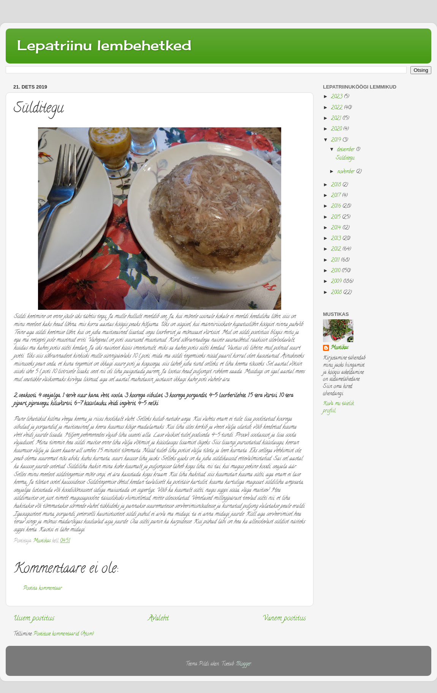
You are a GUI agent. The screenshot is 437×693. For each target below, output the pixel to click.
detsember (346, 150)
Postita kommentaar (42, 589)
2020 (337, 129)
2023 (337, 97)
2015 (336, 218)
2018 (336, 185)
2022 (337, 108)
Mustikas (339, 348)
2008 (337, 293)
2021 (336, 119)
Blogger (243, 664)
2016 (336, 207)
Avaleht (158, 618)
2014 (336, 228)
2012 (336, 250)
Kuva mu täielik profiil (338, 407)
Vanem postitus (284, 618)
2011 (336, 261)
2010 (336, 271)
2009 (337, 282)
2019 (336, 140)
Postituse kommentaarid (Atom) (63, 634)
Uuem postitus (33, 618)
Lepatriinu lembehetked (104, 45)
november (346, 172)
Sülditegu (345, 158)
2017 (336, 196)
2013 (336, 239)
